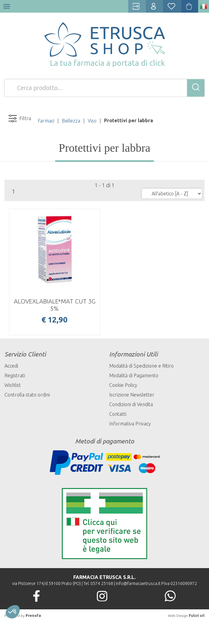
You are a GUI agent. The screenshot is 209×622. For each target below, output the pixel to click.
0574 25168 (101, 583)
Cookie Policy (123, 385)
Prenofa (33, 615)
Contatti (117, 414)
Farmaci (46, 120)
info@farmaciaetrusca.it (138, 583)
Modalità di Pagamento (133, 375)
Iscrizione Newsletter (131, 394)
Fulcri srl (196, 615)
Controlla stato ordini (27, 394)
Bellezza (71, 120)
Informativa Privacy (130, 423)
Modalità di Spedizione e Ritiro (141, 366)
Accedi (11, 366)
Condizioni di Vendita (131, 404)
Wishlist (13, 385)
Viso (92, 120)
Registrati (15, 375)
